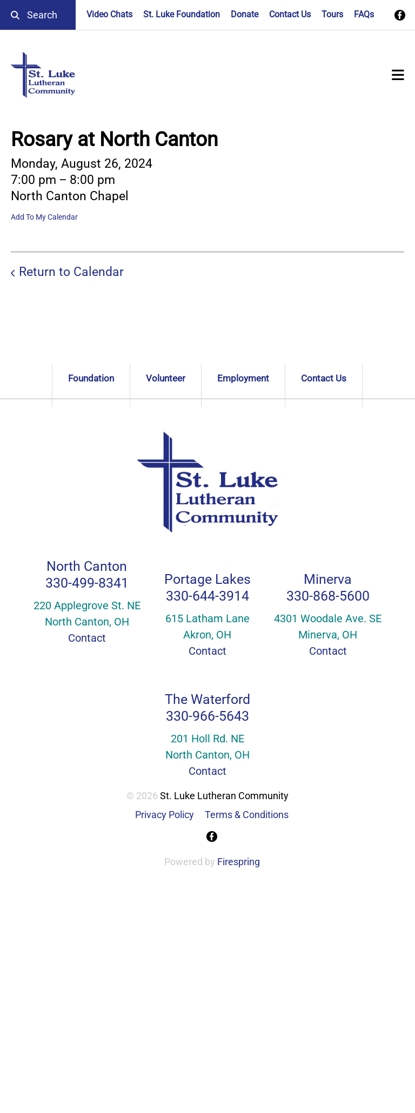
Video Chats (109, 14)
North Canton (86, 566)
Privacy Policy (164, 814)
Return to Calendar (71, 272)
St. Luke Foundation (181, 14)
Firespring (238, 861)
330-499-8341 (87, 583)
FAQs (364, 14)
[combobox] (38, 15)
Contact (87, 637)
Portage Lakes (207, 579)
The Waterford (207, 699)
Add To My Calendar (44, 217)
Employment (243, 378)
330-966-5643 (207, 716)
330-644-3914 (207, 596)
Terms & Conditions (247, 814)
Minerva (328, 579)
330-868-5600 (328, 596)
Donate (244, 14)
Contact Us (290, 14)
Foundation (91, 378)
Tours (332, 14)
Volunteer (165, 378)
